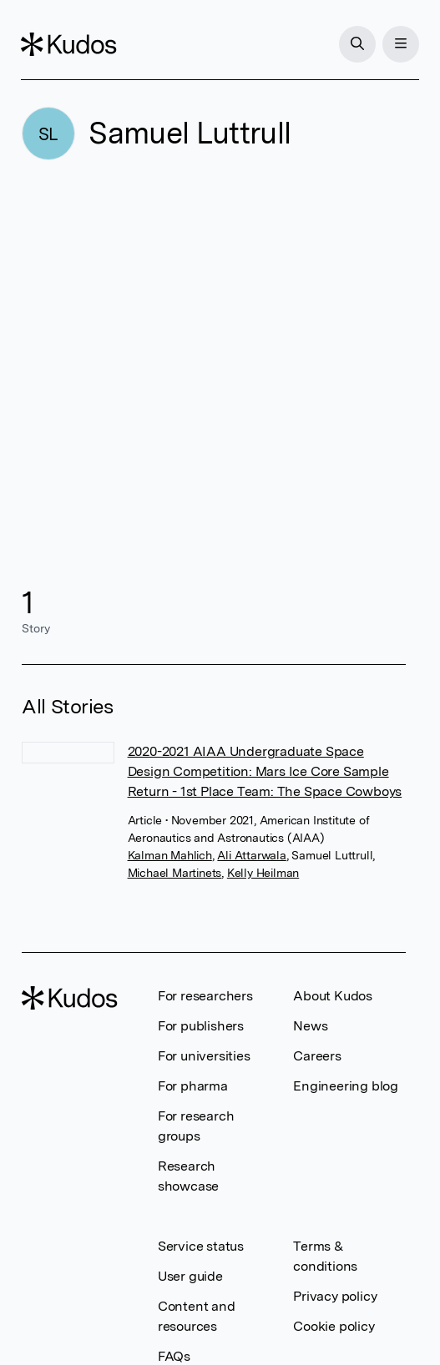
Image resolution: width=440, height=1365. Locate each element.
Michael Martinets (175, 872)
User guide (190, 1276)
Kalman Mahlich (170, 855)
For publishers (201, 1026)
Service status (201, 1246)
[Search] (356, 44)
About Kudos (332, 996)
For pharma (193, 1086)
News (310, 1026)
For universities (204, 1056)
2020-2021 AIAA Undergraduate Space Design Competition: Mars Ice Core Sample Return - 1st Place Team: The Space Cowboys (265, 771)
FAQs (174, 1356)
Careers (317, 1056)
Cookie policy (333, 1326)
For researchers (205, 996)
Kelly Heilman (263, 872)
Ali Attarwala (251, 855)
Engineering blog (345, 1086)
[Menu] (400, 44)
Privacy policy (335, 1296)
